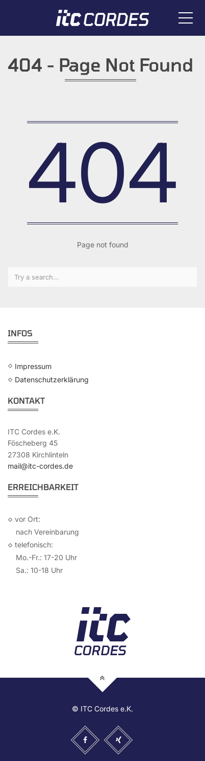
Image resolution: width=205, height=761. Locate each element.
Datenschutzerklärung (52, 379)
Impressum (33, 365)
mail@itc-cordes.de (40, 466)
